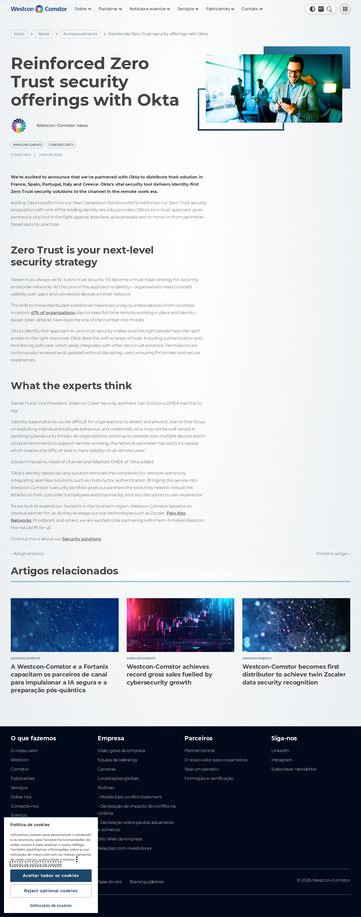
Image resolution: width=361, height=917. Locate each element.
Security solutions (81, 538)
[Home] (39, 9)
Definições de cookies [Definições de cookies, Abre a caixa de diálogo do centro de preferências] (51, 905)
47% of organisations (53, 312)
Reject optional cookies (51, 890)
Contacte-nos (24, 806)
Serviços (19, 787)
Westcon (20, 759)
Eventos (19, 815)
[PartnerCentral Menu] (345, 9)
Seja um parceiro (202, 769)
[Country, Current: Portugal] (321, 9)
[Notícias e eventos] (149, 9)
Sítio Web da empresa (120, 838)
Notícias (106, 787)
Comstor (20, 769)
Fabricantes (23, 778)
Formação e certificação (209, 778)
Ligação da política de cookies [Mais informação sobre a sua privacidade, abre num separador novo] (35, 864)
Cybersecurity (61, 145)
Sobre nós (21, 796)
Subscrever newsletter (294, 769)
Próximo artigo (331, 553)
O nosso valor (24, 750)
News (43, 34)
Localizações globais (118, 778)
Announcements (80, 34)
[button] (312, 9)
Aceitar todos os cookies (51, 875)
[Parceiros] (110, 9)
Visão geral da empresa (121, 750)
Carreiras (107, 769)
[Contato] (252, 9)
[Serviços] (187, 9)
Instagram (282, 759)
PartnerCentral (200, 750)
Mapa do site (108, 881)
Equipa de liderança (117, 759)
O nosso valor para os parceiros (216, 759)
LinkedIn (280, 750)
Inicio (19, 34)
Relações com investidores (124, 848)
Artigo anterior (29, 553)
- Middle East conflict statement (130, 796)
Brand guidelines (147, 881)
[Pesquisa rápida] (329, 9)
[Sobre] (83, 9)
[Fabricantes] (220, 9)
